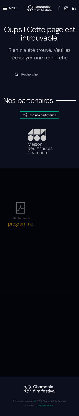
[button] (10, 8)
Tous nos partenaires (39, 115)
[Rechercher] (39, 74)
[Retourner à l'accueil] (39, 8)
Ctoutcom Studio (44, 405)
